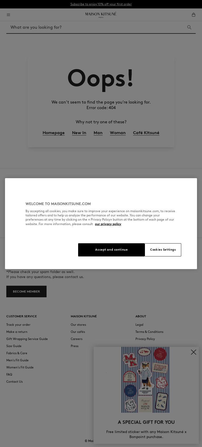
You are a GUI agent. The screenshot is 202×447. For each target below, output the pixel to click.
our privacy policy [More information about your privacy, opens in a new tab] (108, 224)
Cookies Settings (163, 249)
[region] (101, 223)
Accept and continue (111, 249)
